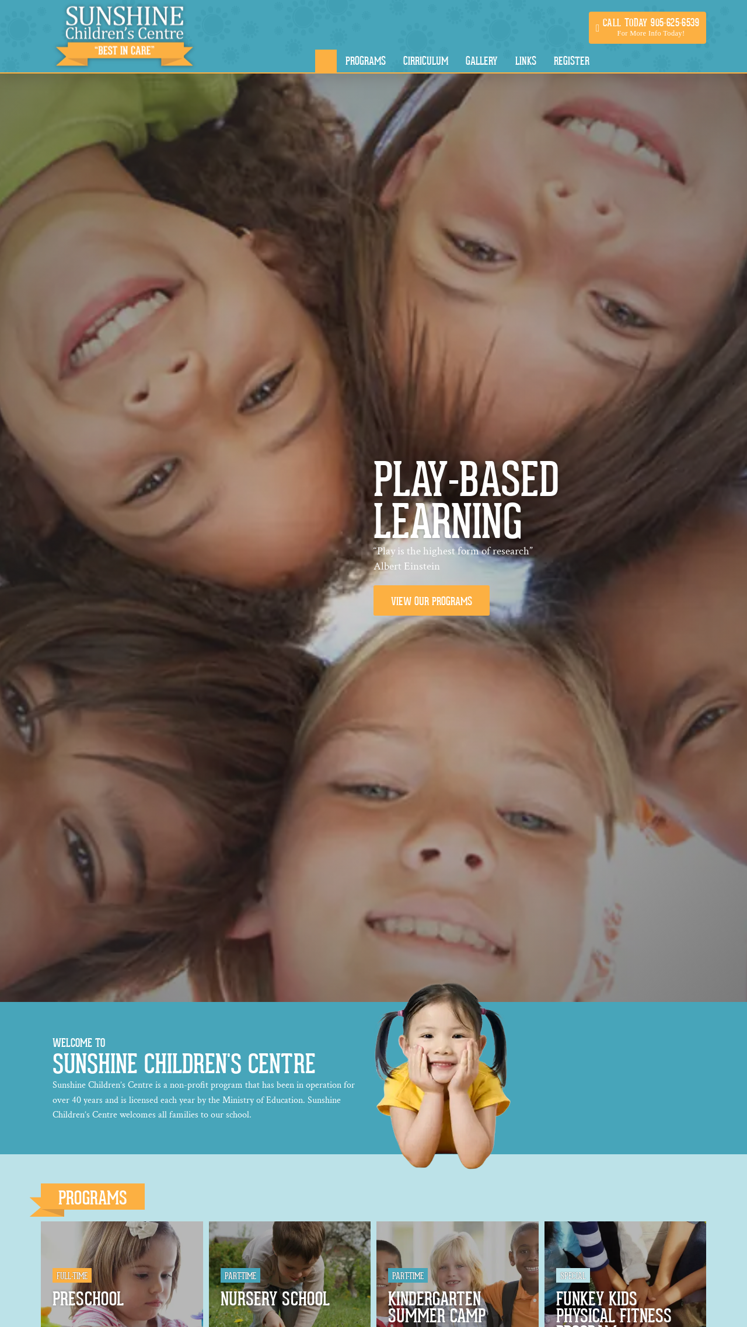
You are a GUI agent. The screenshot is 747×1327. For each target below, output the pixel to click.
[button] (647, 28)
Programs (92, 1198)
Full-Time (72, 1276)
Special (573, 1276)
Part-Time (240, 1276)
